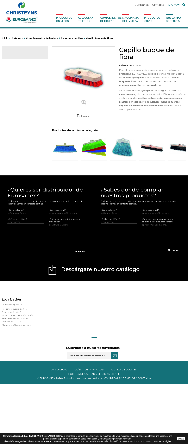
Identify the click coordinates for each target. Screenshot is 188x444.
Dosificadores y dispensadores (22, 178)
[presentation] (46, 301)
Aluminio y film (14, 83)
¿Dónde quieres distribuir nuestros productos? (65, 280)
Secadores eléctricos (17, 165)
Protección (12, 156)
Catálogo (15, 54)
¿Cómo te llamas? (15, 269)
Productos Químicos (64, 19)
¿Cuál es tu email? (57, 269)
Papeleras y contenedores (20, 110)
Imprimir (85, 116)
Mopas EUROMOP (16, 147)
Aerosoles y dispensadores (20, 79)
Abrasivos (12, 74)
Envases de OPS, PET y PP (19, 119)
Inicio (6, 38)
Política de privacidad (88, 429)
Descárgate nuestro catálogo (100, 330)
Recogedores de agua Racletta (22, 160)
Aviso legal (59, 429)
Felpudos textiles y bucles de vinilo (23, 133)
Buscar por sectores (174, 19)
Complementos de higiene (110, 19)
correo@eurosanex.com (19, 384)
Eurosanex (142, 4)
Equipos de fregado (17, 115)
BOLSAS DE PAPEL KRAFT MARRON (24, 97)
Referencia (125, 65)
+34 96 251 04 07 (20, 378)
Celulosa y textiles (86, 19)
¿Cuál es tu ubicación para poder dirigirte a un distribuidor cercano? (158, 280)
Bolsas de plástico (16, 92)
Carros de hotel (15, 101)
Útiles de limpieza (16, 169)
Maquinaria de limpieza (130, 19)
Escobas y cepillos (16, 124)
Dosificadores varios (17, 183)
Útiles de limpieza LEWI (18, 174)
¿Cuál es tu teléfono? (17, 279)
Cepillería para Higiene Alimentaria (24, 128)
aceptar (180, 439)
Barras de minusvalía (17, 88)
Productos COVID (152, 19)
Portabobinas (14, 151)
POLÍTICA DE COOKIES (141, 441)
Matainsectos (13, 142)
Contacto (158, 4)
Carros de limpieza (16, 106)
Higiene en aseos (15, 137)
